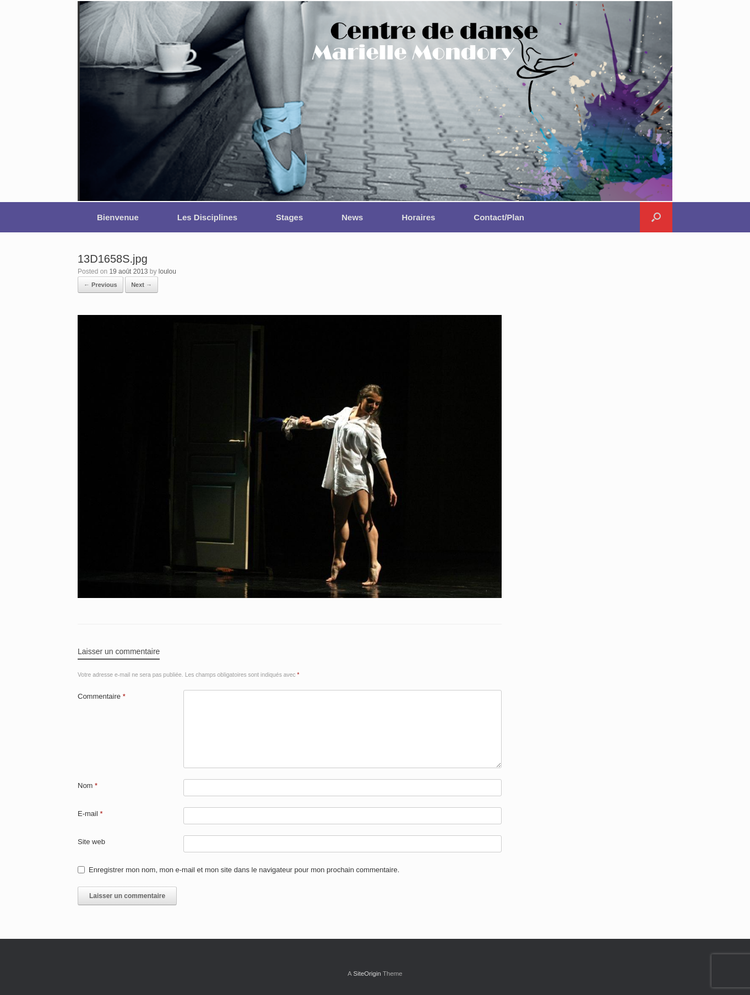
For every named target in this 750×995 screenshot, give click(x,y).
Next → (141, 284)
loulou (167, 271)
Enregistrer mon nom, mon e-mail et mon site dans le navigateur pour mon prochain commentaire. (244, 870)
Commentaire (102, 696)
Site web (91, 842)
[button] (656, 217)
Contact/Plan (499, 217)
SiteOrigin (367, 973)
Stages (289, 217)
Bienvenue (118, 217)
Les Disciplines (207, 217)
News (352, 217)
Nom (87, 785)
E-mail (90, 813)
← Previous (100, 284)
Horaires (418, 217)
